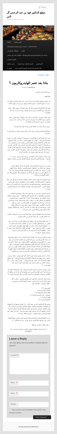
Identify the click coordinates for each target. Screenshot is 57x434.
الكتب (23, 51)
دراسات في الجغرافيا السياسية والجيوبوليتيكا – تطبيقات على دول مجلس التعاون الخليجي (27, 57)
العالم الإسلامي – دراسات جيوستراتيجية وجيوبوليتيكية (21, 46)
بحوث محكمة (10, 64)
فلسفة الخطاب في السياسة (25, 64)
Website (13, 404)
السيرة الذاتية (17, 42)
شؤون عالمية (28, 329)
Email (14, 393)
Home (9, 42)
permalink (28, 331)
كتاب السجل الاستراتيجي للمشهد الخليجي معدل (28, 68)
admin (36, 329)
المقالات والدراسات (12, 51)
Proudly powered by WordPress (28, 427)
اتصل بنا (9, 68)
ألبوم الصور (39, 64)
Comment (14, 355)
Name (14, 382)
